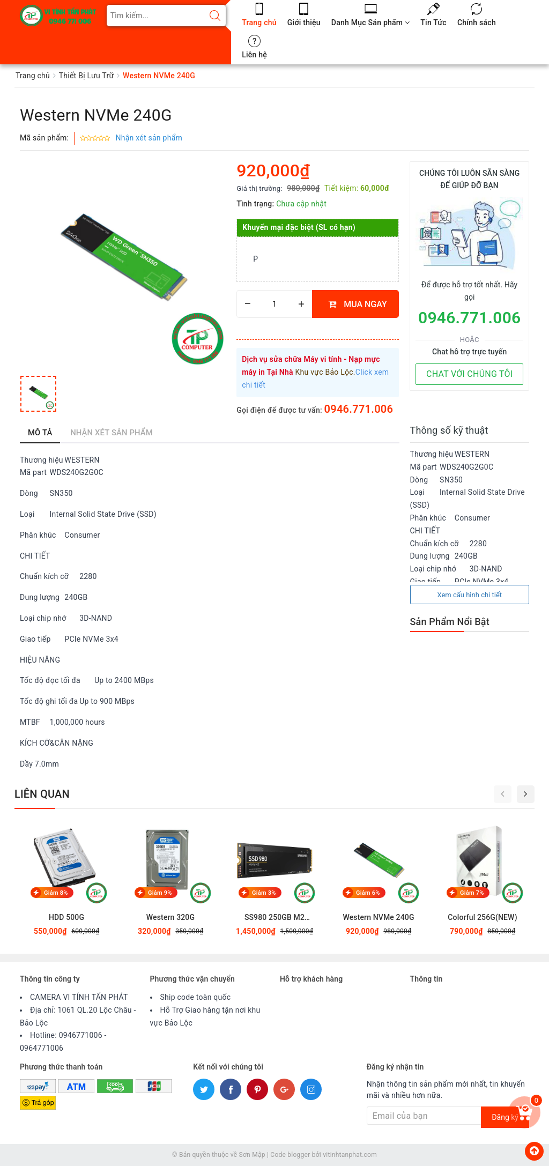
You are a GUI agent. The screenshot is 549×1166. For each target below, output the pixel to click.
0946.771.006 (359, 409)
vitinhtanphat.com (350, 1154)
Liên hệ (254, 54)
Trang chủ (259, 22)
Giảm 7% (472, 892)
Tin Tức (433, 22)
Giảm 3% (264, 892)
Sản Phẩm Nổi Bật (449, 621)
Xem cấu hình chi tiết (469, 595)
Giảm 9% (160, 892)
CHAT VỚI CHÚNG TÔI (469, 374)
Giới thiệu (304, 22)
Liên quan (42, 794)
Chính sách (476, 22)
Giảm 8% (56, 892)
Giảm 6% (368, 892)
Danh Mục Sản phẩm (370, 22)
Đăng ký (505, 1117)
